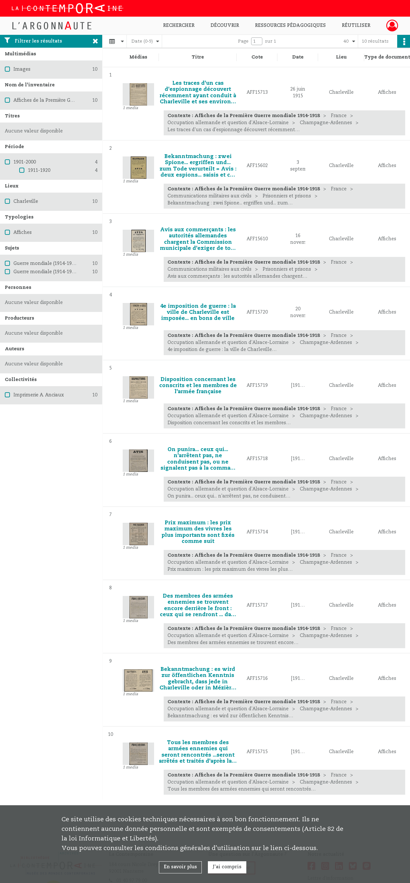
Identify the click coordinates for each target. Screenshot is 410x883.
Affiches (22, 232)
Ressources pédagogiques (290, 25)
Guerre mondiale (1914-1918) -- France (56, 272)
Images (21, 69)
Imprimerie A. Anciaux (38, 395)
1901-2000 (24, 162)
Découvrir (224, 25)
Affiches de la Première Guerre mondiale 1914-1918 (71, 100)
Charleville (25, 201)
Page (243, 41)
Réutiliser (356, 25)
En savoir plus (180, 867)
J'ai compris (227, 867)
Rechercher (178, 25)
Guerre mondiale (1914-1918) (45, 263)
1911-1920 (39, 170)
